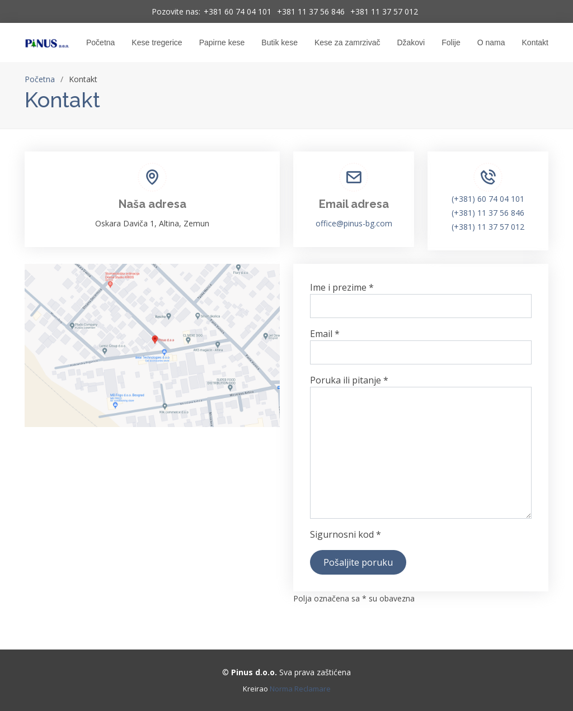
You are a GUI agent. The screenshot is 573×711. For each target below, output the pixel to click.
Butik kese (279, 42)
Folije (451, 42)
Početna (100, 42)
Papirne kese (222, 42)
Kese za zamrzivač (347, 42)
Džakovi (411, 42)
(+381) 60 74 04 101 (488, 198)
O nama (491, 42)
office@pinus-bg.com (354, 223)
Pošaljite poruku (358, 562)
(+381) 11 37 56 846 (488, 212)
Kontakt (535, 42)
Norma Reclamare (300, 689)
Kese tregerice (156, 42)
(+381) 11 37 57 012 (488, 226)
